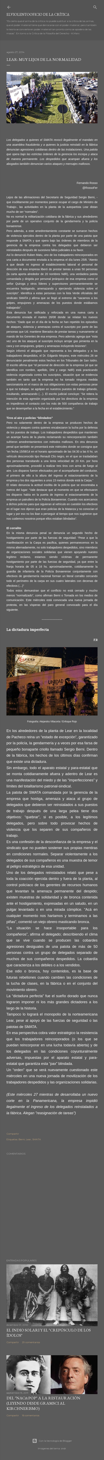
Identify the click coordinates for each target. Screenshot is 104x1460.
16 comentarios (30, 1415)
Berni (22, 1139)
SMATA (36, 1139)
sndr (63, 1448)
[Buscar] (95, 6)
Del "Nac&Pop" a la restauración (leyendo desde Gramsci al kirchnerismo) (43, 1403)
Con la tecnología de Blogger (52, 1440)
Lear (28, 1139)
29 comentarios (31, 1342)
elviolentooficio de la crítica (37, 14)
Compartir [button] (12, 1133)
